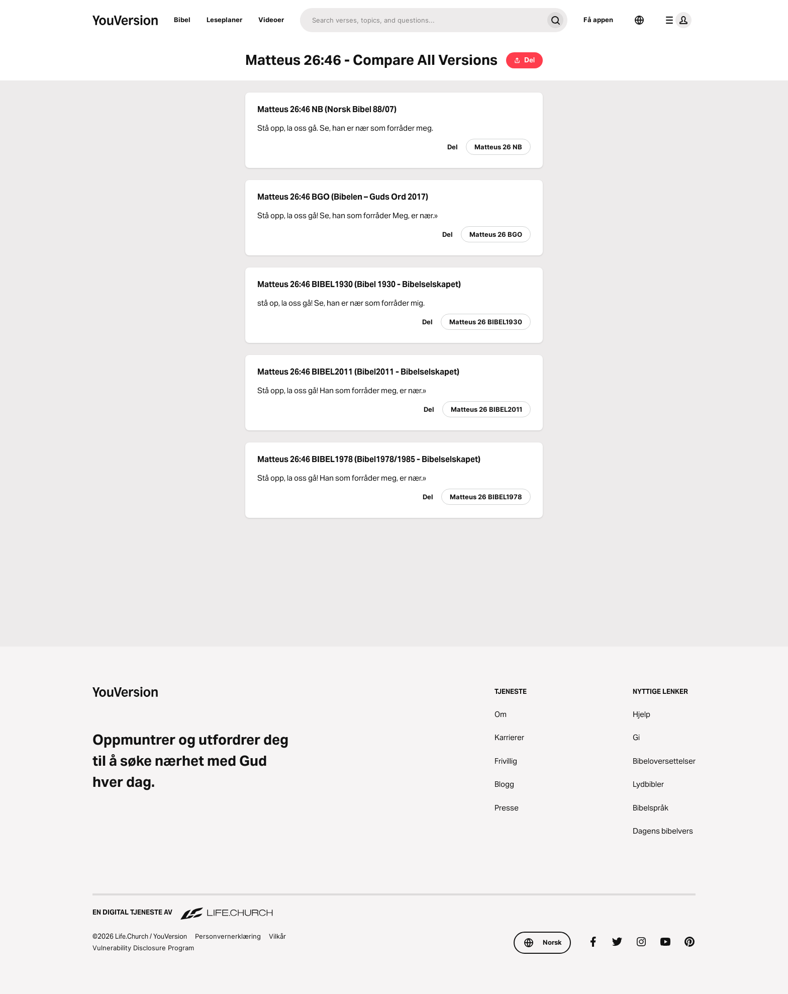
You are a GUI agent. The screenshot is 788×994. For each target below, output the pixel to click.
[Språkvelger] (639, 20)
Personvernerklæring (228, 936)
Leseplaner (224, 20)
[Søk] (421, 20)
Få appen (598, 20)
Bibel (182, 20)
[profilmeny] (676, 20)
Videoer (271, 20)
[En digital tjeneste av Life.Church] (394, 907)
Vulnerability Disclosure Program (143, 948)
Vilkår (277, 936)
